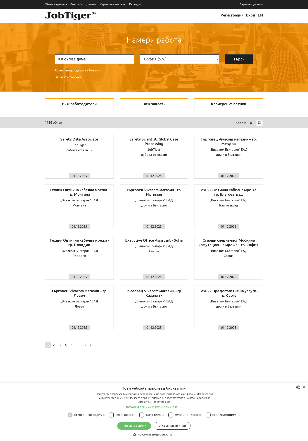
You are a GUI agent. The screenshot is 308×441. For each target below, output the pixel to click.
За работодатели (251, 4)
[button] (154, 407)
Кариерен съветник (113, 4)
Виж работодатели (83, 4)
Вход (250, 15)
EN (260, 15)
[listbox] (298, 387)
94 (84, 345)
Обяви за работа (56, 4)
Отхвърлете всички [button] (172, 425)
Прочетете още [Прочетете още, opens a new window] (161, 402)
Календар (135, 4)
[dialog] (154, 412)
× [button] (303, 387)
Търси (239, 59)
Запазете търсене (68, 77)
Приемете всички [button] (134, 425)
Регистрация (232, 15)
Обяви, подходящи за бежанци (78, 70)
